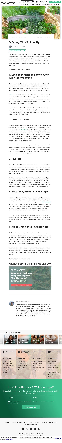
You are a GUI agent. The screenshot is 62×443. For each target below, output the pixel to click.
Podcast (38, 4)
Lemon (11, 95)
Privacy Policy (40, 433)
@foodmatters (10, 351)
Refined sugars (46, 202)
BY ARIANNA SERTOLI (23, 301)
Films (44, 4)
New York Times (25, 130)
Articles (26, 422)
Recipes (32, 4)
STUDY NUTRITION (55, 1)
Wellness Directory (31, 424)
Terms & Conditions (30, 433)
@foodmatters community (25, 352)
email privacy (45, 401)
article (14, 37)
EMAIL (35, 397)
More (55, 4)
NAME (11, 397)
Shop (49, 4)
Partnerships (53, 422)
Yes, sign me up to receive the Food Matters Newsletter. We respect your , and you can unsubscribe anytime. (32, 402)
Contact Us (44, 422)
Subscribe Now (31, 407)
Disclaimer (21, 433)
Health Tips (22, 37)
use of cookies (10, 439)
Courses (24, 4)
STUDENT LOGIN (41, 2)
